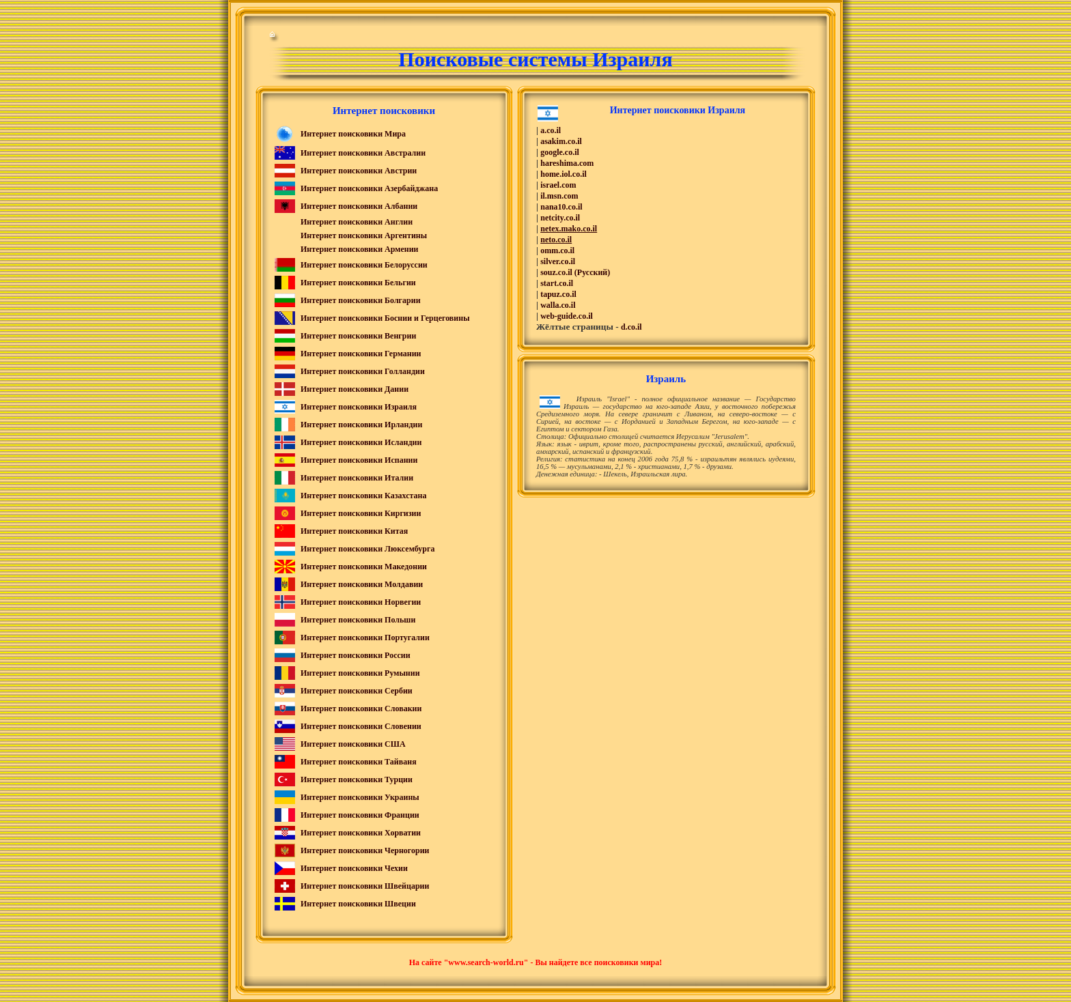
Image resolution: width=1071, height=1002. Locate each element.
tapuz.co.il (558, 294)
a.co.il (550, 130)
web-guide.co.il (566, 316)
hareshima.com (567, 163)
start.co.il (556, 283)
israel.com (558, 185)
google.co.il (559, 152)
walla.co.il (557, 305)
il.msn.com (559, 196)
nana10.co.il (561, 207)
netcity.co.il (560, 218)
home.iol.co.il (563, 174)
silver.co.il (557, 261)
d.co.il (631, 327)
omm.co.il (557, 250)
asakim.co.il (561, 141)
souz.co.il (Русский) (575, 272)
